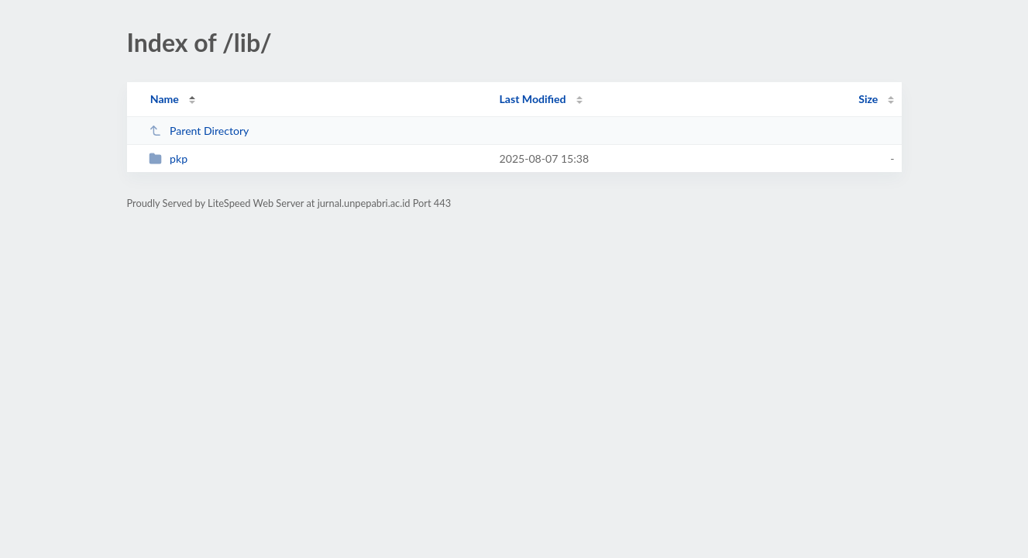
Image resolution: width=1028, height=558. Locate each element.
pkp (168, 158)
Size (868, 98)
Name (164, 98)
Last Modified (533, 98)
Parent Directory (199, 130)
